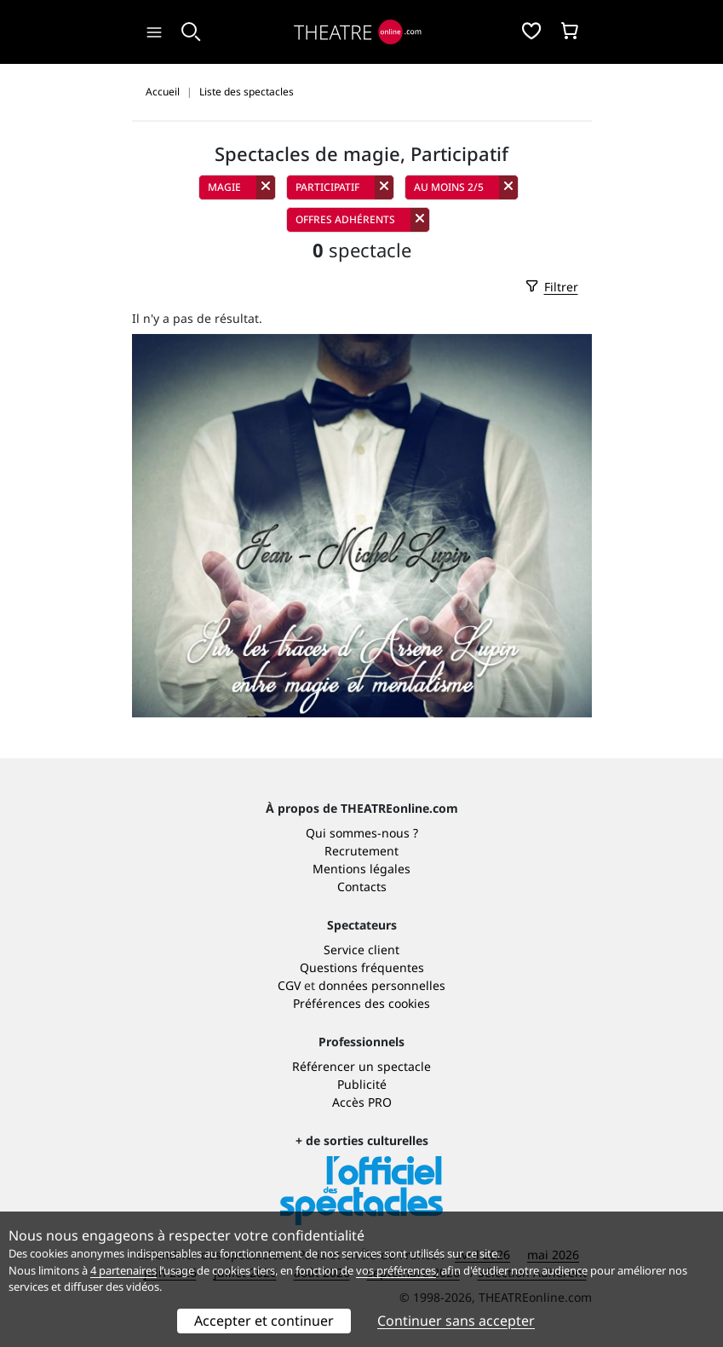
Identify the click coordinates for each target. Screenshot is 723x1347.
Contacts (362, 886)
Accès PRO (362, 1102)
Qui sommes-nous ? (362, 833)
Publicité (362, 1084)
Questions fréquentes (362, 967)
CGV (289, 985)
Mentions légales (361, 869)
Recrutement (361, 851)
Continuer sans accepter (456, 1320)
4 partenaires (123, 1270)
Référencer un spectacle (361, 1066)
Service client (361, 949)
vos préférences (396, 1270)
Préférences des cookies (361, 1003)
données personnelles (381, 985)
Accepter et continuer (264, 1320)
